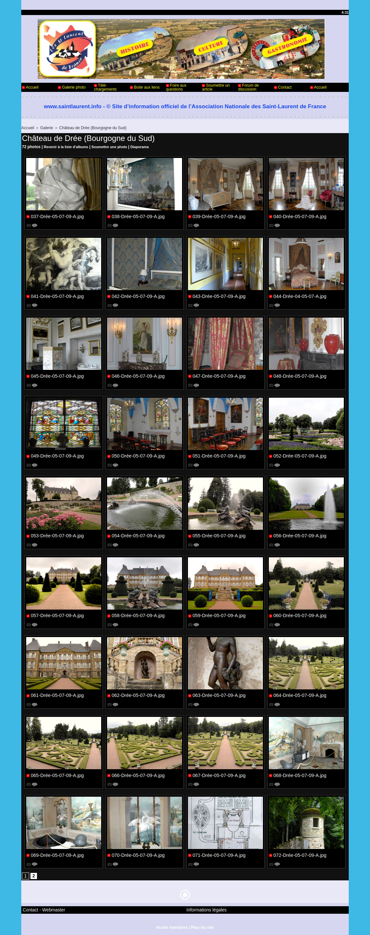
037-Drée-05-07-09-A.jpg (56, 215)
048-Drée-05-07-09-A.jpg (298, 375)
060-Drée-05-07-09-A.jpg (298, 614)
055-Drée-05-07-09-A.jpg (218, 534)
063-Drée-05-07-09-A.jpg (218, 694)
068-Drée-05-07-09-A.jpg (298, 774)
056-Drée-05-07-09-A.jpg (298, 534)
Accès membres (172, 924)
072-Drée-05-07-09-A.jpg (298, 854)
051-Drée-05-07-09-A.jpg (218, 455)
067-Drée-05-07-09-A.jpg (218, 774)
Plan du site (202, 924)
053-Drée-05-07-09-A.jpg (56, 534)
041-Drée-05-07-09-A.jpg (56, 295)
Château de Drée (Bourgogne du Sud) (87, 128)
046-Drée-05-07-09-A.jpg (137, 375)
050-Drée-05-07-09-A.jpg (137, 455)
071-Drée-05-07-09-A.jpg (218, 854)
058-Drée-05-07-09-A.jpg (137, 614)
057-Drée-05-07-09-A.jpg (56, 614)
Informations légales (203, 908)
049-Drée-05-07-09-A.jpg (56, 455)
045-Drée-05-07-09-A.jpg (56, 375)
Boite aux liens (144, 87)
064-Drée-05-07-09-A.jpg (298, 694)
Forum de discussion (248, 87)
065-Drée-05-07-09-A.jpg (56, 774)
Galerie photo (71, 87)
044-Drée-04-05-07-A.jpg (298, 295)
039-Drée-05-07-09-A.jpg (218, 215)
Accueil (30, 87)
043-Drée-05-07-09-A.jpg (218, 295)
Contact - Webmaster (40, 908)
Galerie (44, 128)
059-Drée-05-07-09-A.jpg (218, 614)
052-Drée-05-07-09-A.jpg (298, 455)
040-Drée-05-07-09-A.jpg (298, 215)
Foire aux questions (176, 87)
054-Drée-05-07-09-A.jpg (137, 534)
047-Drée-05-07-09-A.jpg (218, 375)
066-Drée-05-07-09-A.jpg (137, 774)
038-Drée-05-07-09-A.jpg (137, 215)
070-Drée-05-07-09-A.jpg (137, 854)
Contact (283, 87)
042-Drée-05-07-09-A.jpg (137, 295)
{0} (32, 224)
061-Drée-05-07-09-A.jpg (56, 694)
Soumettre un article (216, 87)
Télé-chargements (105, 87)
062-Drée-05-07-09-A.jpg (137, 694)
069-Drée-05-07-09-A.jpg (56, 854)
